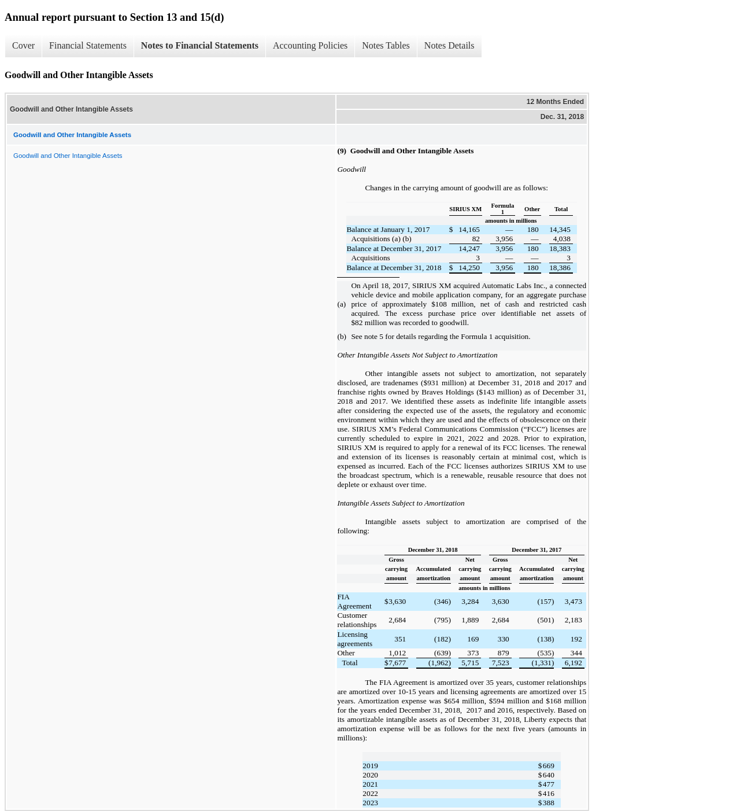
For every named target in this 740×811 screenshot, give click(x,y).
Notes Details (449, 45)
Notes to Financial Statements (199, 45)
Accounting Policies (310, 45)
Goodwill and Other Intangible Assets (68, 155)
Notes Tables (386, 45)
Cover (23, 45)
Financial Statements (88, 45)
